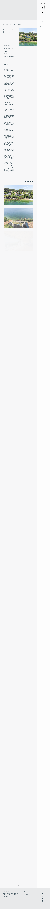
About (42, 21)
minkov (45, 905)
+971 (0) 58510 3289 (7, 894)
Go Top (18, 886)
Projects (42, 18)
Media (41, 23)
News (41, 26)
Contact (42, 29)
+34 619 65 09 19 (14, 894)
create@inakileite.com (7, 896)
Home (43, 9)
